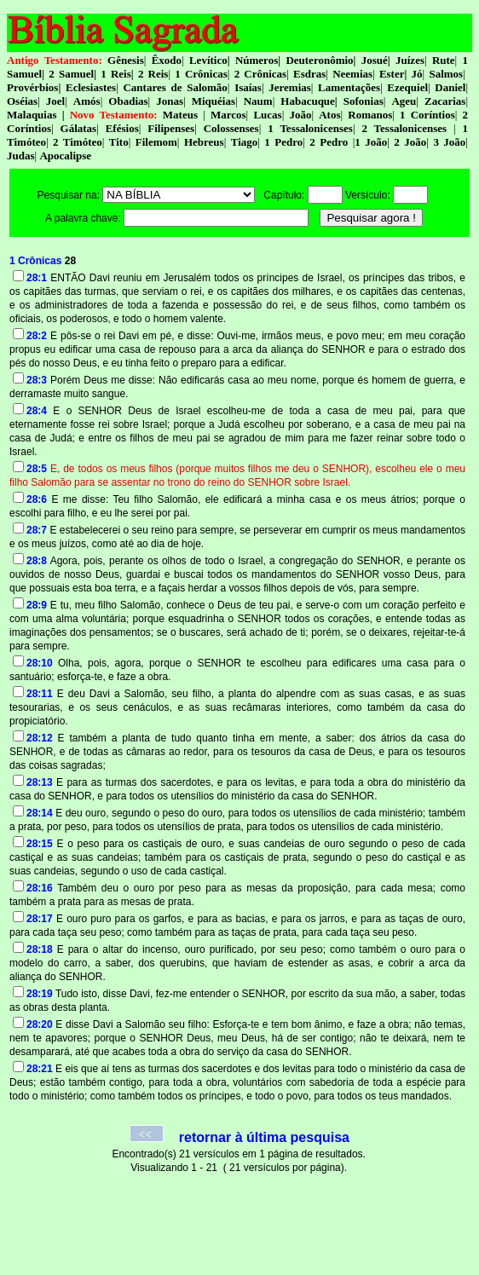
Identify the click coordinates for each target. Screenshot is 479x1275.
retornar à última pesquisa (264, 1137)
